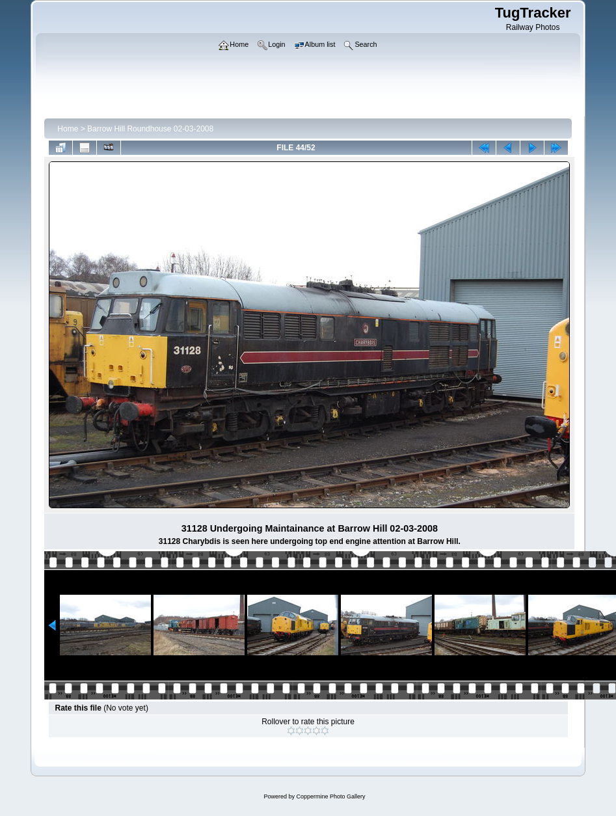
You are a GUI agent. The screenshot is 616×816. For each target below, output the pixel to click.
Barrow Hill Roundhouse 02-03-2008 (150, 128)
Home (67, 128)
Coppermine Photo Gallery (330, 796)
